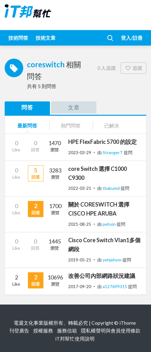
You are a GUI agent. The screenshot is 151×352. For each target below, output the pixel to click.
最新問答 (27, 125)
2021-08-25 (79, 224)
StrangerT (113, 152)
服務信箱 (67, 330)
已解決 (111, 125)
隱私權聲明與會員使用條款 (110, 330)
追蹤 (133, 68)
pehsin (110, 224)
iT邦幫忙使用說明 (75, 338)
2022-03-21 (79, 188)
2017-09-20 (79, 286)
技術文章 (46, 38)
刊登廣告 (19, 330)
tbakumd (112, 188)
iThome (127, 323)
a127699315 (115, 286)
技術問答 (18, 38)
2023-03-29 (79, 152)
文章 (74, 107)
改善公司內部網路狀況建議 (101, 275)
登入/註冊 (132, 38)
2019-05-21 (79, 259)
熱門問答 (71, 125)
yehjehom (112, 259)
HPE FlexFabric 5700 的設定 (102, 141)
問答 (27, 107)
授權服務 (43, 330)
